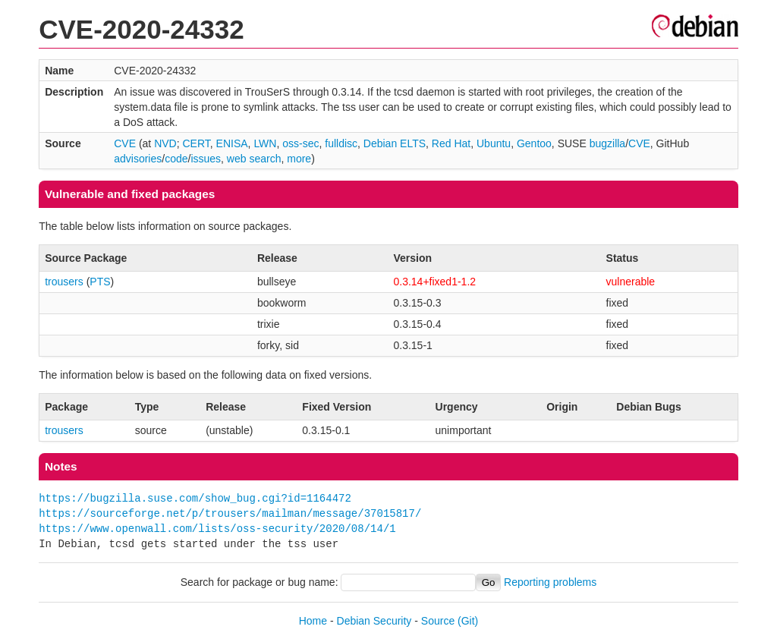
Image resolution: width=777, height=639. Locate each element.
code (176, 159)
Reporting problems (550, 582)
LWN (264, 143)
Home (313, 621)
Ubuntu (494, 143)
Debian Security (374, 621)
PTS (100, 281)
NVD (165, 143)
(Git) (468, 621)
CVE (125, 143)
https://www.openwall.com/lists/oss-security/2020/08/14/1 (217, 528)
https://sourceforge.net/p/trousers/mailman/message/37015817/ (230, 513)
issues (205, 159)
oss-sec (300, 143)
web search (254, 159)
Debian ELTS (394, 143)
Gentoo (534, 143)
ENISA (232, 143)
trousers (64, 281)
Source (438, 621)
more (299, 159)
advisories (138, 159)
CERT (195, 143)
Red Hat (451, 143)
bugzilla (607, 143)
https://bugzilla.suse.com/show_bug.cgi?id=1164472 (195, 498)
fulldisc (341, 143)
